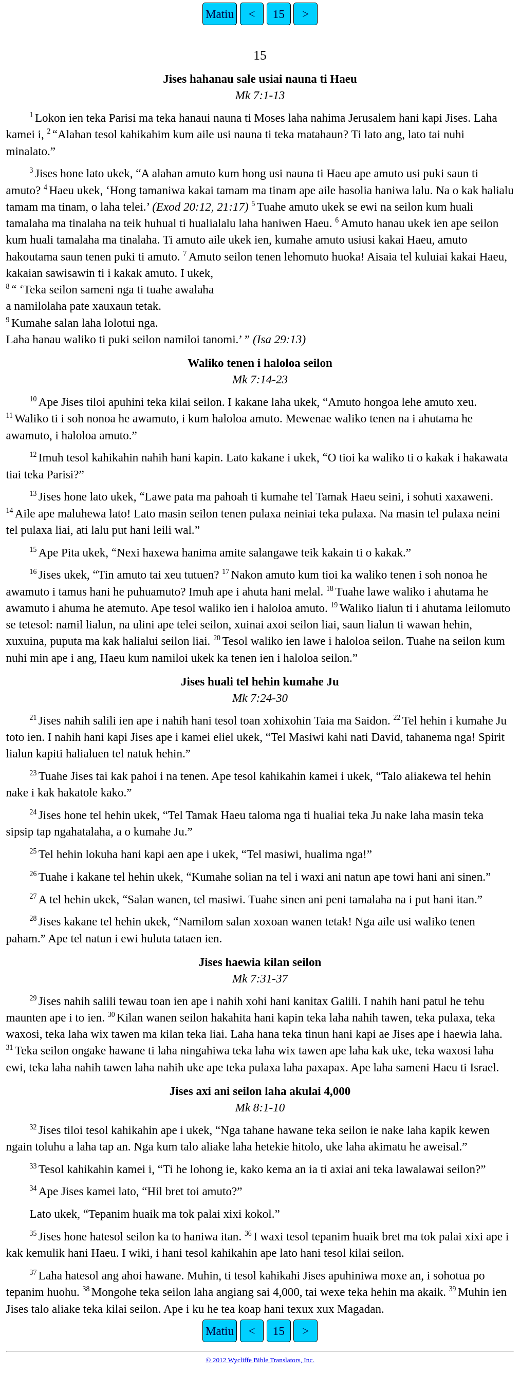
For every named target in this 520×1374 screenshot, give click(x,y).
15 (279, 14)
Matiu (220, 14)
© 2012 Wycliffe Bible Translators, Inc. (260, 1360)
